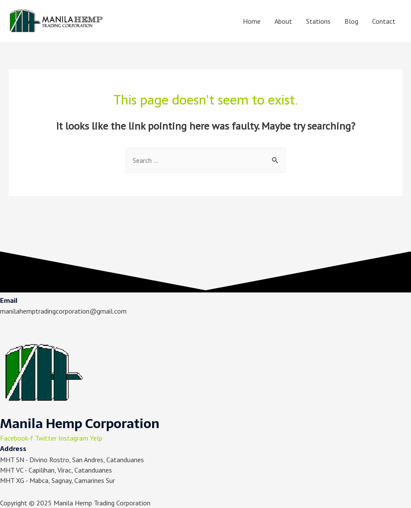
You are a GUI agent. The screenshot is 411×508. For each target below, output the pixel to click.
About (283, 21)
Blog (351, 21)
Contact (383, 21)
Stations (318, 21)
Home (252, 21)
